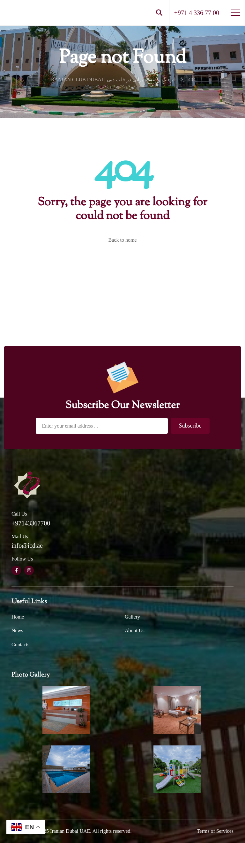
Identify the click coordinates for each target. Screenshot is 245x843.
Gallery (132, 616)
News (17, 630)
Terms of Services (215, 831)
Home (17, 616)
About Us (135, 630)
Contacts (20, 644)
